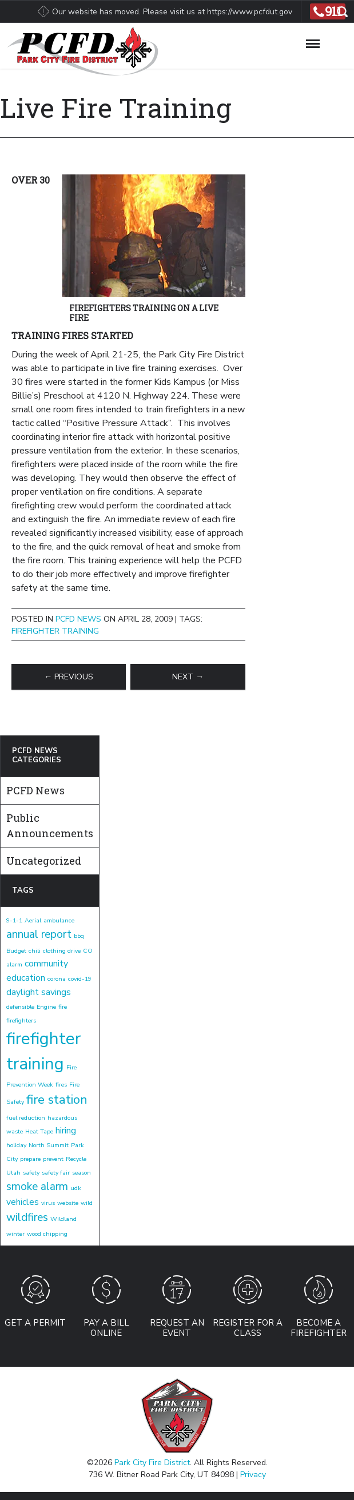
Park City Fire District (152, 1462)
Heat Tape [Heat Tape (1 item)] (39, 1131)
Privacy (253, 1474)
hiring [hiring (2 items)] (65, 1130)
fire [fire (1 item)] (62, 1006)
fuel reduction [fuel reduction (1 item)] (25, 1117)
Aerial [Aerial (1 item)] (33, 920)
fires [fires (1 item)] (61, 1084)
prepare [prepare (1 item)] (30, 1159)
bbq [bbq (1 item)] (79, 936)
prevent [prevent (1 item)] (53, 1159)
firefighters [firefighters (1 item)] (21, 1020)
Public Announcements (49, 825)
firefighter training (55, 631)
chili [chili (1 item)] (35, 950)
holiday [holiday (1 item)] (16, 1145)
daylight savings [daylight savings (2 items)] (38, 992)
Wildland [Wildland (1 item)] (63, 1219)
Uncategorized (43, 861)
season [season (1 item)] (81, 1172)
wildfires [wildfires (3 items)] (27, 1217)
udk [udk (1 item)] (75, 1188)
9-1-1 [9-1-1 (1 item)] (14, 920)
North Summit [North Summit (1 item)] (49, 1145)
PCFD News (78, 619)
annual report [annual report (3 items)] (38, 934)
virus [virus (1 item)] (48, 1203)
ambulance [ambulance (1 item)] (58, 920)
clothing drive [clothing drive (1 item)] (62, 950)
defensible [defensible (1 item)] (20, 1006)
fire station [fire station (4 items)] (56, 1099)
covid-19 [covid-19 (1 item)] (80, 978)
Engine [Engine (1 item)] (46, 1006)
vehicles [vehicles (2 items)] (22, 1202)
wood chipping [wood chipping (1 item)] (47, 1234)
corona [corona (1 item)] (56, 978)
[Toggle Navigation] (313, 42)
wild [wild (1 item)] (87, 1203)
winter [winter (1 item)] (15, 1234)
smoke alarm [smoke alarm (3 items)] (37, 1186)
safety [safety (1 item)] (31, 1172)
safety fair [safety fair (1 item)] (56, 1172)
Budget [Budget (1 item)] (16, 950)
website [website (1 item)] (67, 1203)
